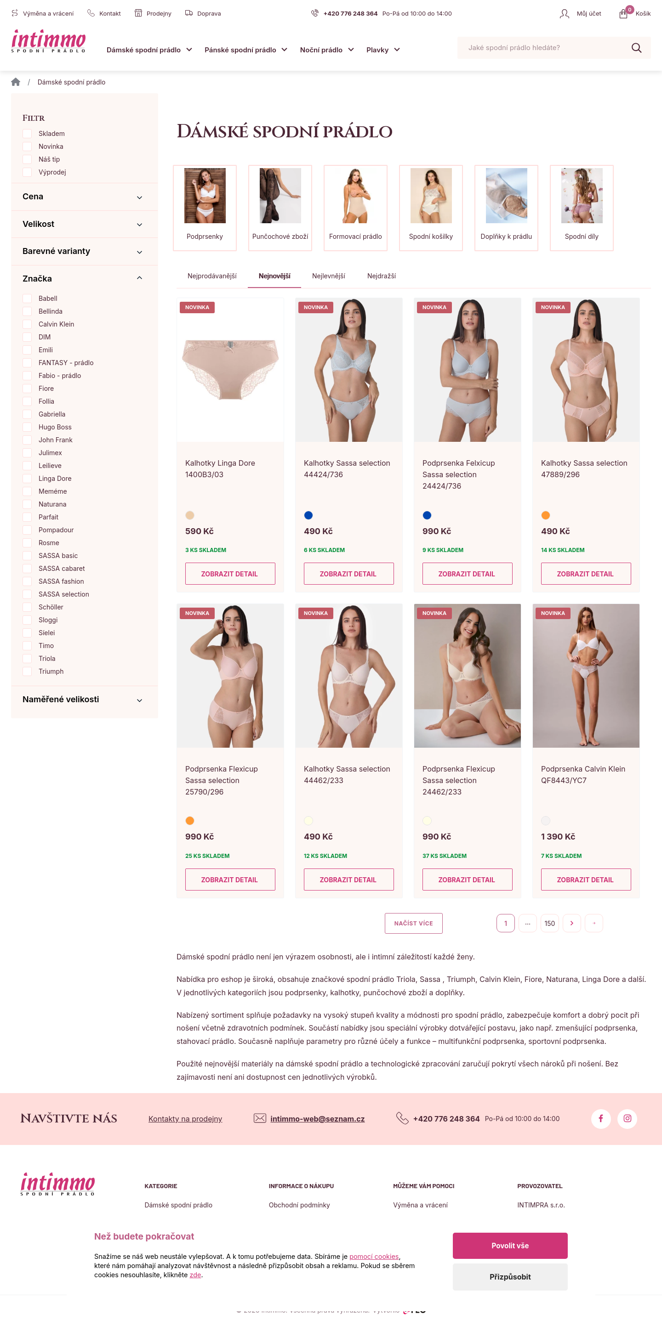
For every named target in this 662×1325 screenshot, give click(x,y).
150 (550, 923)
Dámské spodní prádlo (144, 49)
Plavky (377, 49)
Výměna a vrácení (420, 1205)
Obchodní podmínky (299, 1205)
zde (195, 1275)
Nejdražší (381, 276)
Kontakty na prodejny (185, 1118)
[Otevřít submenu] (189, 49)
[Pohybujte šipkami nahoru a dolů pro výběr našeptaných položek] (554, 48)
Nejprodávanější (212, 276)
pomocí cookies (374, 1256)
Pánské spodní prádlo (240, 49)
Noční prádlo (321, 49)
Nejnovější (274, 276)
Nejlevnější (328, 276)
